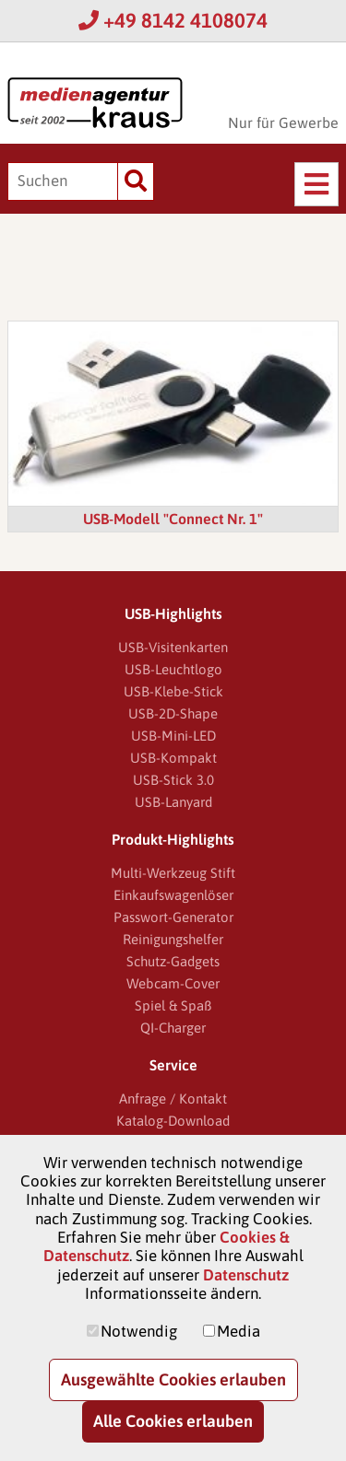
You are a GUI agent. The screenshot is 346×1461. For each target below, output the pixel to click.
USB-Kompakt (173, 758)
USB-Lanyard (173, 802)
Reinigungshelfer (173, 939)
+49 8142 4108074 (173, 20)
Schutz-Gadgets (173, 961)
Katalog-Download (173, 1120)
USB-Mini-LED (173, 735)
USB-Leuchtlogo (173, 669)
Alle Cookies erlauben (173, 1421)
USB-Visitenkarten (173, 647)
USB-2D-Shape (173, 713)
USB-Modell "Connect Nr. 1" (173, 518)
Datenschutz (246, 1275)
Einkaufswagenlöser (173, 895)
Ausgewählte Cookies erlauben (173, 1379)
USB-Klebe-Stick (173, 691)
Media (238, 1331)
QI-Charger (173, 1027)
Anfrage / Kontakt (173, 1098)
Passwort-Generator (173, 917)
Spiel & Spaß (173, 1005)
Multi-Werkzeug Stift (173, 873)
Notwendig (139, 1331)
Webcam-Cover (173, 983)
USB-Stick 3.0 (173, 780)
